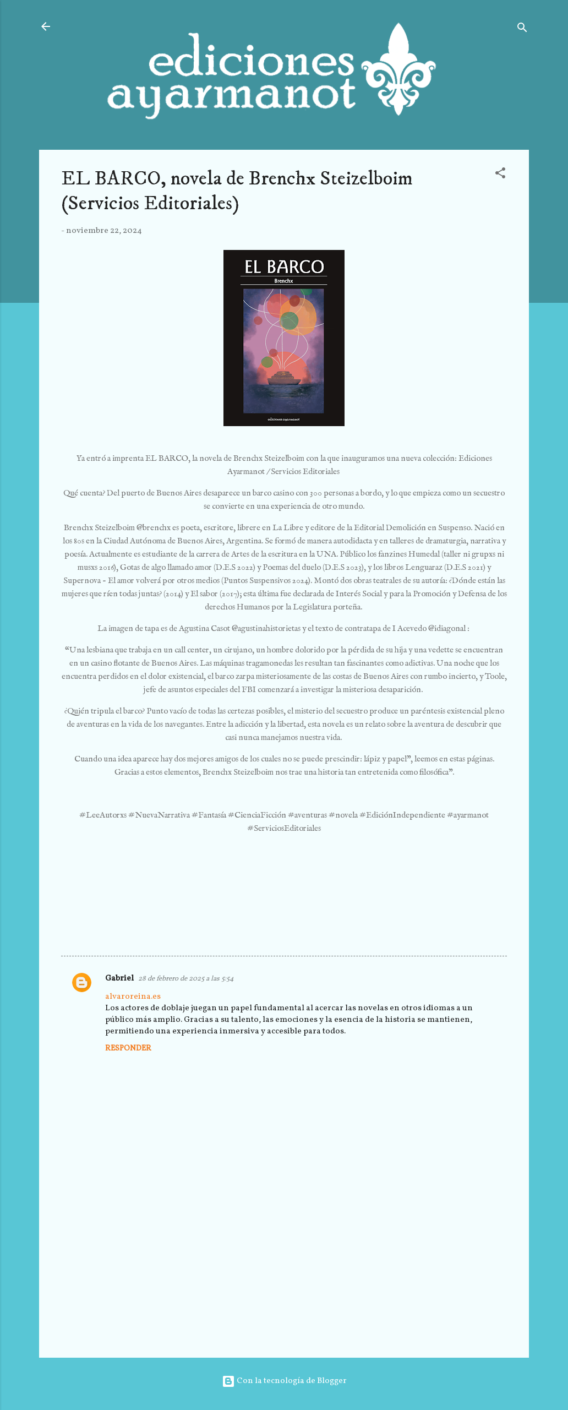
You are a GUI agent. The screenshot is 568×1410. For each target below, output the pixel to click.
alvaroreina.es (133, 997)
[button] (500, 175)
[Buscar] (522, 30)
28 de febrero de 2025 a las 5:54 (186, 979)
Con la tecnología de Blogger (284, 1381)
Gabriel (119, 978)
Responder (128, 1048)
